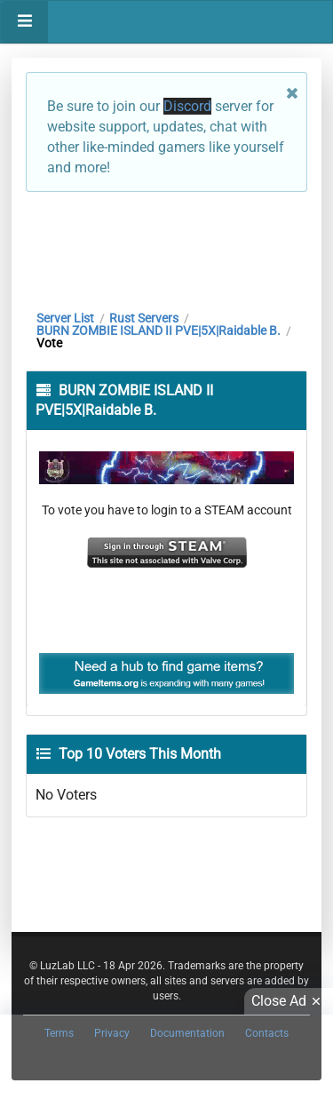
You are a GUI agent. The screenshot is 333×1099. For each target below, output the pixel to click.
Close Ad (288, 1001)
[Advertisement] (166, 246)
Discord (187, 106)
